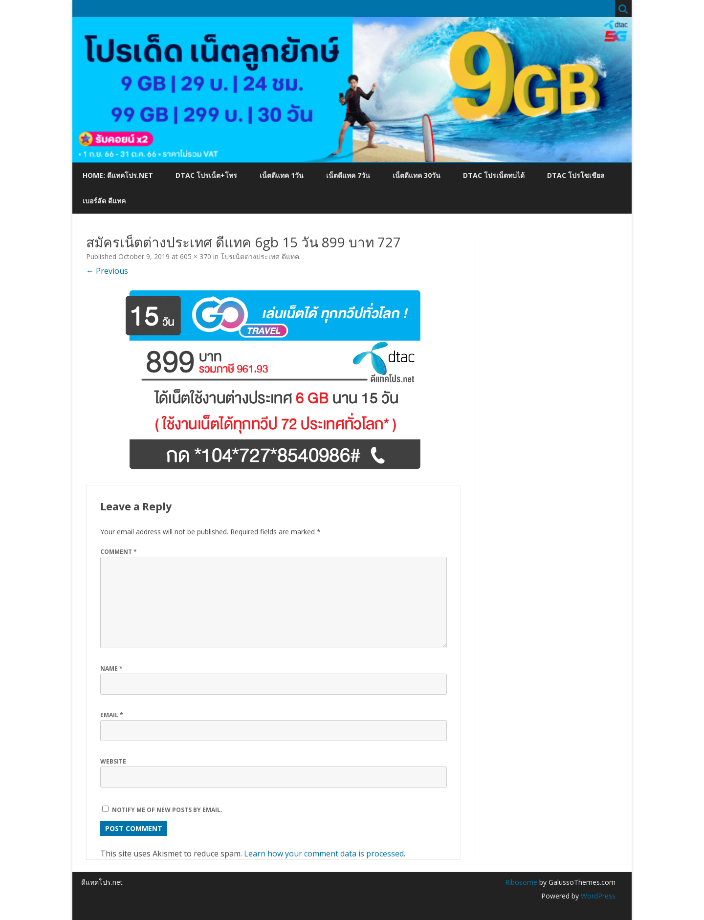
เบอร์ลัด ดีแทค (104, 200)
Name (111, 668)
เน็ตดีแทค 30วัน (416, 175)
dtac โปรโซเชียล (576, 175)
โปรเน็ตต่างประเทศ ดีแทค (259, 256)
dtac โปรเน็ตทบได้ (494, 175)
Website (113, 761)
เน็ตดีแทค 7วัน (348, 175)
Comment (118, 552)
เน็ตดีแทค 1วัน (282, 175)
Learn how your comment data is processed (324, 853)
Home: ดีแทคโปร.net (118, 175)
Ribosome (521, 882)
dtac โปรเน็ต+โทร (206, 175)
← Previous (107, 270)
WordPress (597, 895)
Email (111, 715)
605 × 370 (195, 256)
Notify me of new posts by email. (167, 810)
